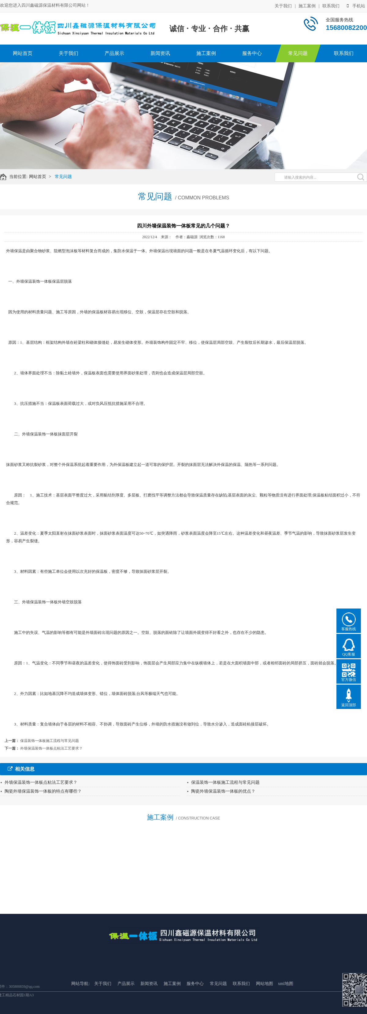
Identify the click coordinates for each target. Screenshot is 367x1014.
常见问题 (298, 53)
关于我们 (283, 5)
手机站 (356, 5)
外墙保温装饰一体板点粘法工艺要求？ (51, 748)
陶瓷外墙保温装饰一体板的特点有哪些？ (43, 791)
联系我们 (330, 5)
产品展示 (114, 53)
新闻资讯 (160, 53)
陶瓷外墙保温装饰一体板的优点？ (223, 791)
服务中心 (252, 53)
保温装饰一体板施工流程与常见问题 (49, 741)
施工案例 (307, 5)
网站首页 (22, 53)
